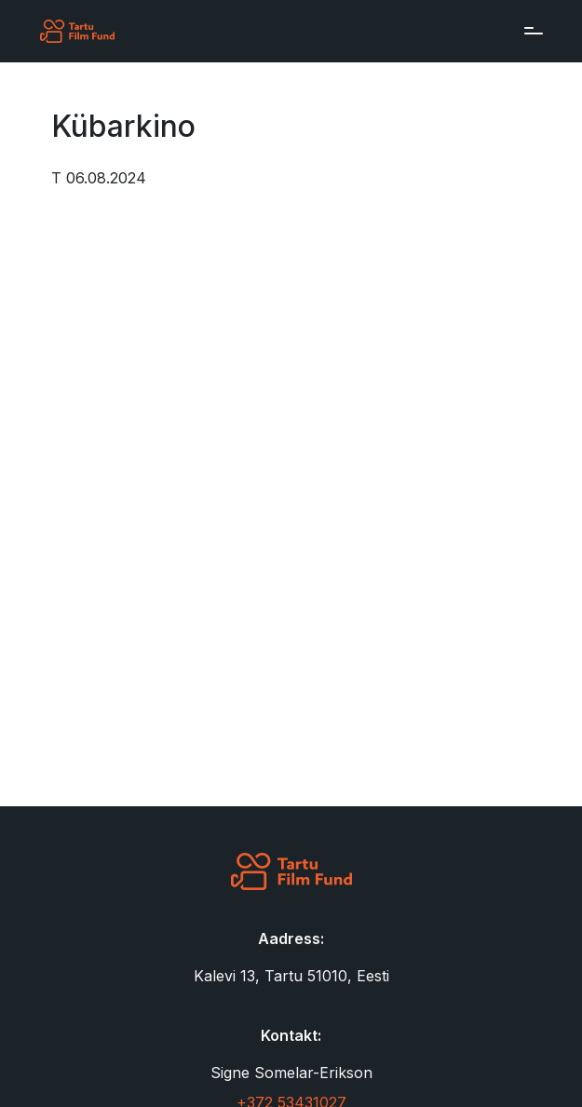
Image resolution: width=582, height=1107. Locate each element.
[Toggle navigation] (529, 31)
